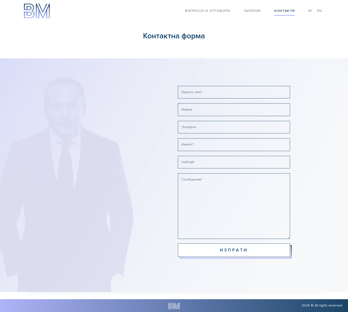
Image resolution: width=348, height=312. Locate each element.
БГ (311, 11)
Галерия (252, 11)
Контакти (284, 11)
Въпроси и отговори (207, 11)
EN (319, 11)
